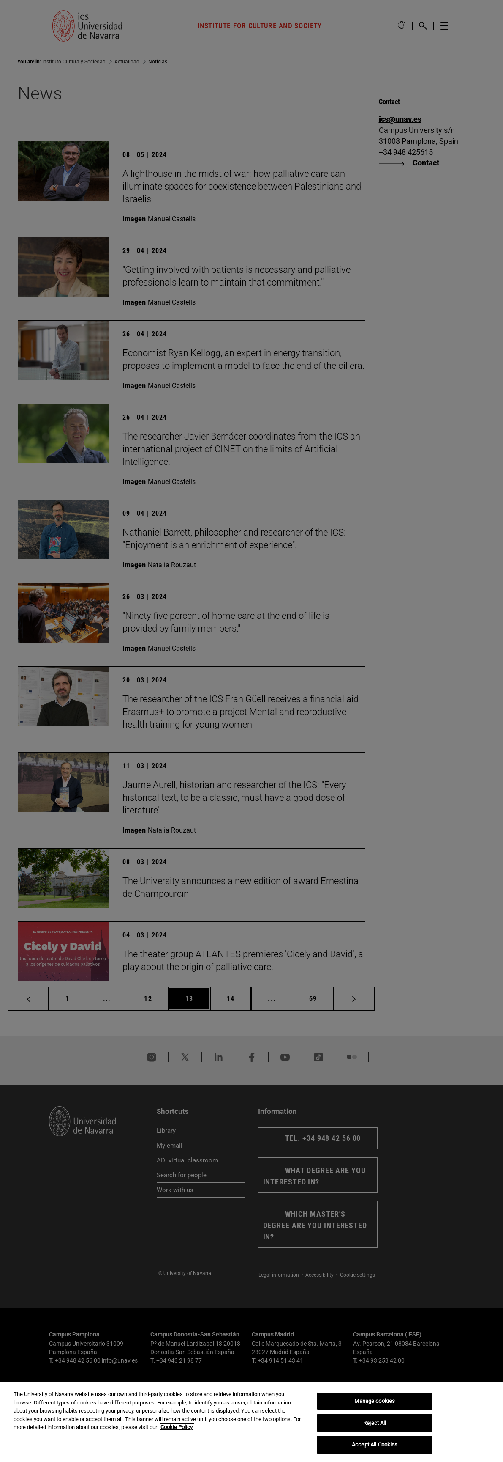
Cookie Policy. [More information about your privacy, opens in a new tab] (176, 1427)
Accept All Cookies (374, 1444)
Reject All (374, 1423)
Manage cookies (374, 1401)
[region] (251, 1422)
